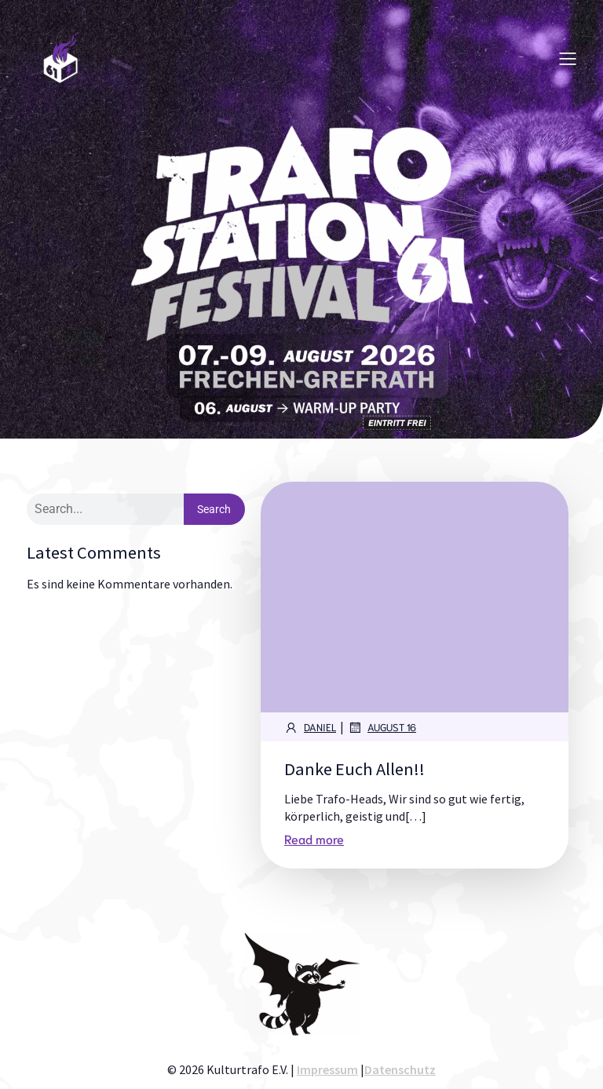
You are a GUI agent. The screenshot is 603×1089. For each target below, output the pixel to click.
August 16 (382, 727)
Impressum (327, 1069)
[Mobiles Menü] (567, 58)
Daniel (310, 727)
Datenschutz (400, 1069)
